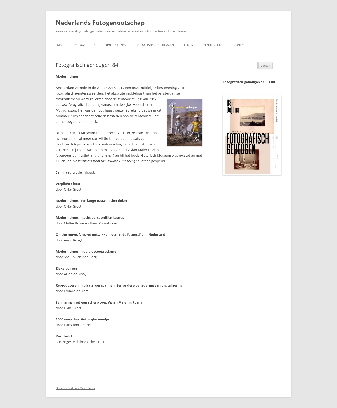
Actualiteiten (85, 45)
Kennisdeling (213, 45)
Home (60, 45)
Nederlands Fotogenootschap (100, 22)
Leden (188, 45)
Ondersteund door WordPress (75, 388)
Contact (240, 45)
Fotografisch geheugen (155, 45)
